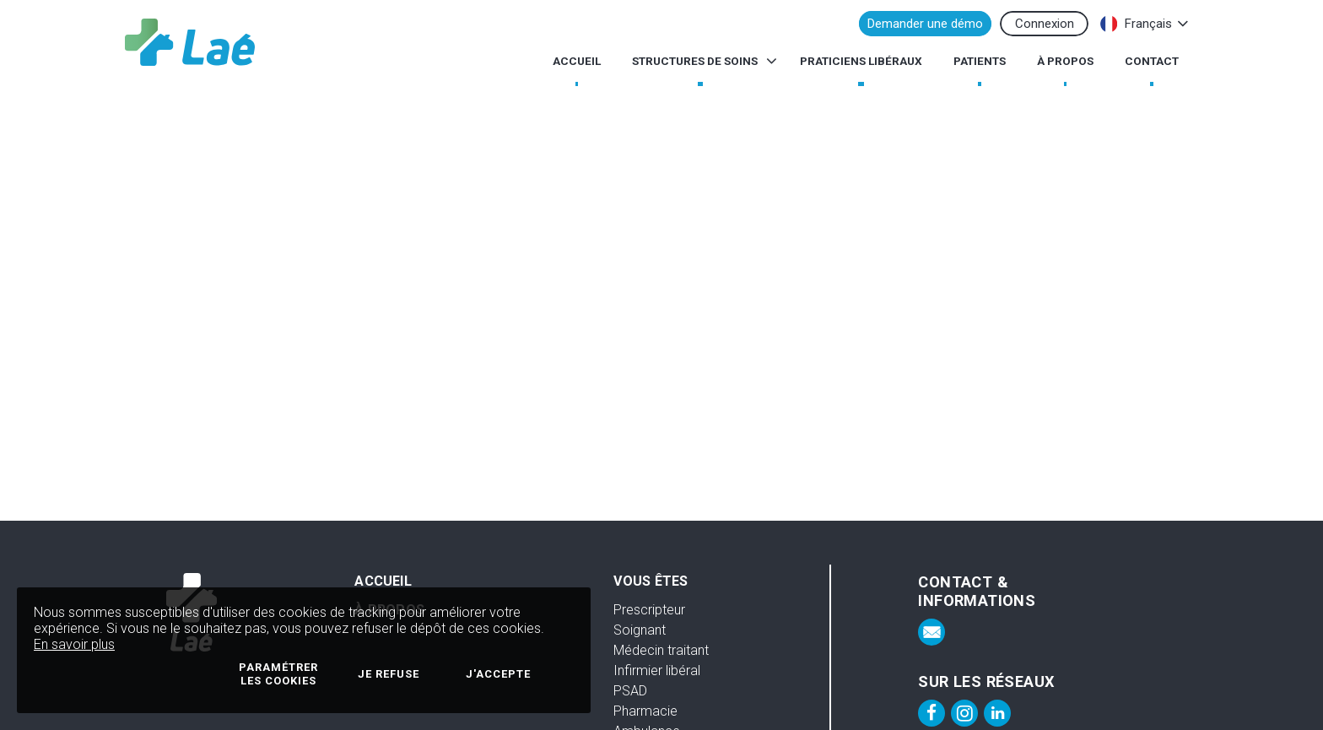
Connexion (1044, 23)
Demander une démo (925, 23)
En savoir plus (74, 644)
